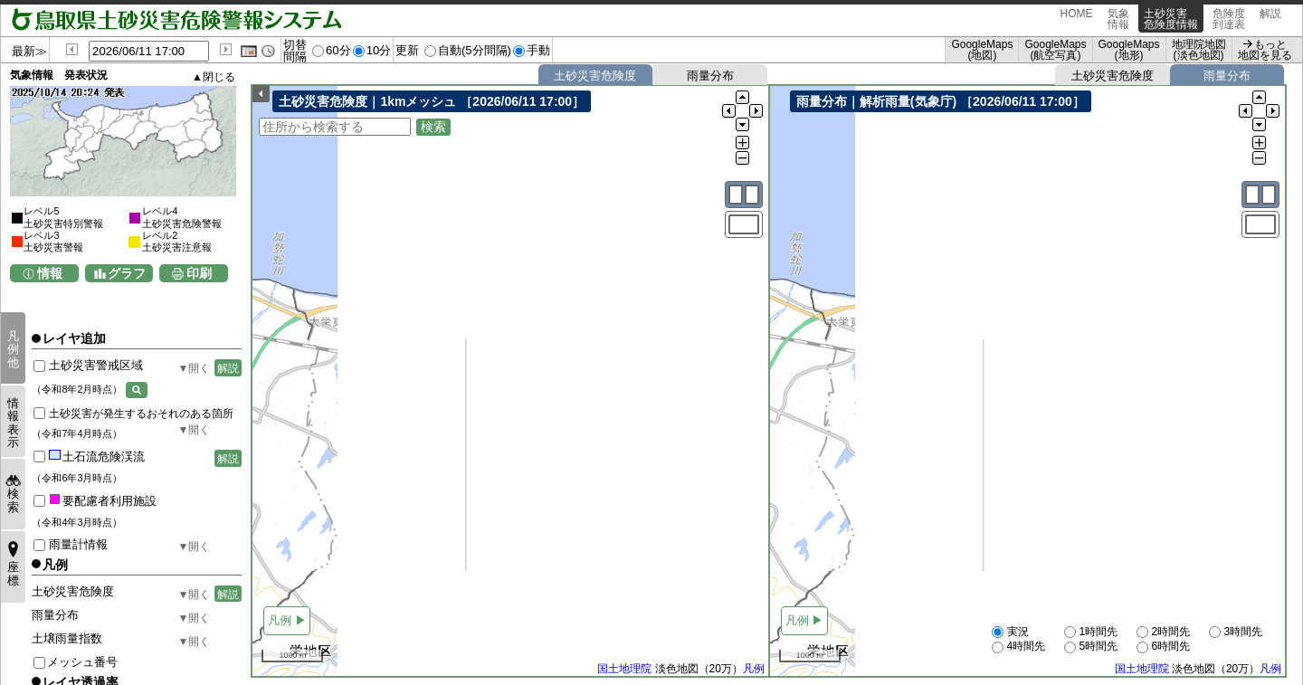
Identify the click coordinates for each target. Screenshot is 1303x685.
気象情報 (1118, 19)
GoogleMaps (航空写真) (1055, 50)
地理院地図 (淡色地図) (1199, 50)
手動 (538, 50)
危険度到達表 (1229, 19)
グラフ (127, 273)
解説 (1270, 19)
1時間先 (1091, 632)
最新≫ (29, 51)
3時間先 (1235, 632)
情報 (49, 273)
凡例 (754, 669)
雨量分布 (710, 75)
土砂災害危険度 (595, 75)
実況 (1010, 632)
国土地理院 (624, 669)
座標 (13, 573)
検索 (13, 500)
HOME (1076, 19)
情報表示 (13, 422)
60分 (338, 50)
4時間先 (1018, 647)
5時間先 (1091, 647)
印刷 (199, 273)
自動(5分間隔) (474, 50)
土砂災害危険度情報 (1171, 19)
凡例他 (13, 349)
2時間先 (1163, 632)
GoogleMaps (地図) (982, 50)
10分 (379, 50)
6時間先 (1163, 647)
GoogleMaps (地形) (1129, 50)
